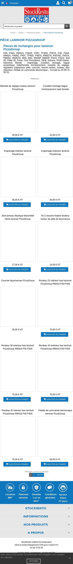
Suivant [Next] (40, 475)
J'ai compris (33, 561)
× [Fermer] (70, 558)
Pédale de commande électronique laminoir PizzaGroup (55, 412)
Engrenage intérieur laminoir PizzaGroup (18, 152)
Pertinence (36, 79)
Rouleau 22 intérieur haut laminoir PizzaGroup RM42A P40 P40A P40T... (55, 283)
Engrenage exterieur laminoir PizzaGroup (55, 152)
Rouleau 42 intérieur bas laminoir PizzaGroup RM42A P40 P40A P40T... (18, 413)
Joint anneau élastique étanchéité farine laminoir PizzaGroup (18, 217)
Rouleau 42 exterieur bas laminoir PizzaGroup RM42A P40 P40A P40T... (55, 348)
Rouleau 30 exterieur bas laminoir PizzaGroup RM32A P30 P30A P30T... (17, 348)
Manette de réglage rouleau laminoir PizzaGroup (17, 87)
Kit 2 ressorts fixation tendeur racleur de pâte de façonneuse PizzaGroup (55, 219)
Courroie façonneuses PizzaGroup (18, 280)
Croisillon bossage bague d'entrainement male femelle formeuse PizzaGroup (55, 89)
